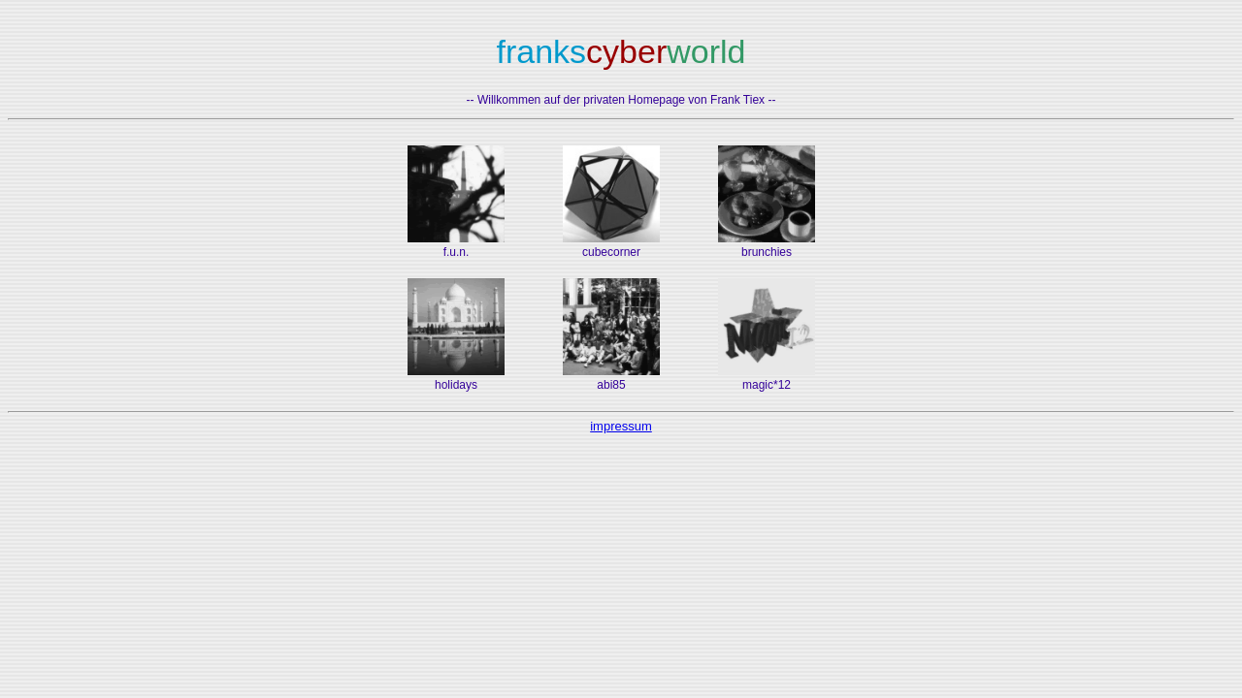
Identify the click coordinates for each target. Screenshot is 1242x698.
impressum (621, 426)
